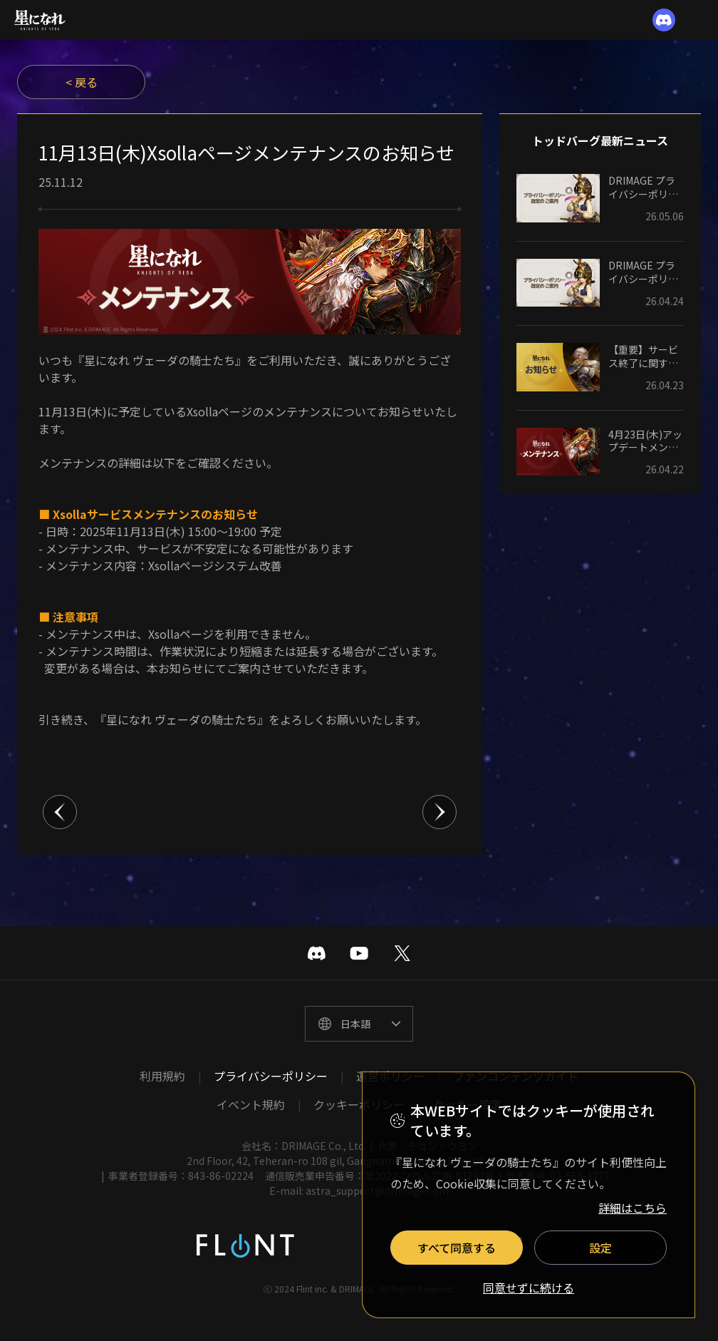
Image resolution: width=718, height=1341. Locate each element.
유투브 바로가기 (359, 953)
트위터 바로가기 (401, 953)
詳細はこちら (632, 1207)
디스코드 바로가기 (316, 953)
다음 (439, 812)
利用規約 (162, 1075)
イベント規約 (251, 1104)
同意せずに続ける (528, 1288)
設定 (600, 1247)
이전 (60, 812)
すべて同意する (456, 1247)
